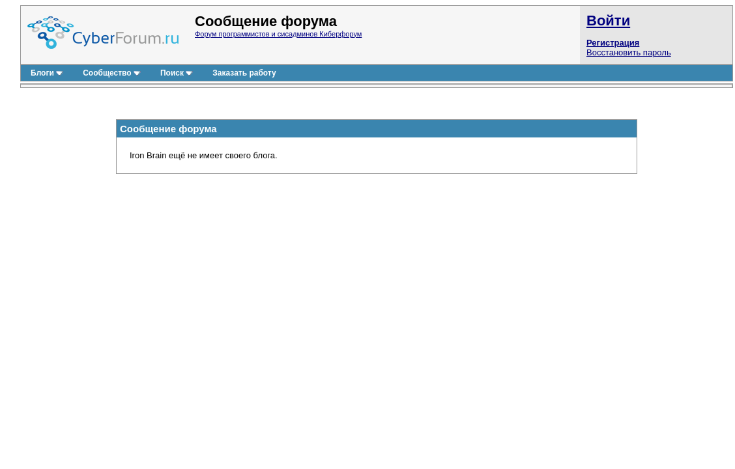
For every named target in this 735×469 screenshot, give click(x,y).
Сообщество (112, 73)
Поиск (176, 73)
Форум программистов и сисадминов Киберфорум (278, 34)
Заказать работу (244, 73)
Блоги (47, 73)
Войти (608, 20)
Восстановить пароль (628, 52)
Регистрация (612, 43)
